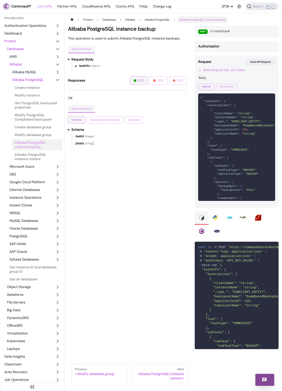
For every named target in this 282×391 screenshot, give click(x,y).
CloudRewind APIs (96, 6)
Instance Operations (25, 197)
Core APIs (44, 6)
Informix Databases (24, 190)
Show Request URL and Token (221, 70)
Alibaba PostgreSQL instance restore (30, 156)
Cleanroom (12, 364)
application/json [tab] (81, 49)
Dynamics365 (18, 318)
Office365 (15, 325)
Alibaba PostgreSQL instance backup (30, 144)
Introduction (14, 18)
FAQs (143, 6)
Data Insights (14, 356)
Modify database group (33, 135)
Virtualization (17, 333)
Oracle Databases (23, 228)
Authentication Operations (25, 25)
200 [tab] (139, 80)
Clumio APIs (125, 6)
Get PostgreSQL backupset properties (36, 105)
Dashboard (13, 33)
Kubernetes (16, 341)
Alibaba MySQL (24, 72)
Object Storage (19, 287)
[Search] (262, 6)
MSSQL (14, 213)
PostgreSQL (18, 236)
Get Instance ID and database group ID (33, 269)
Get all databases (23, 279)
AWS (13, 56)
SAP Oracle (18, 251)
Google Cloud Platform (27, 182)
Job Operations (16, 379)
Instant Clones (20, 205)
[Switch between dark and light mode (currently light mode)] (239, 6)
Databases (15, 49)
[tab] (76, 120)
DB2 (12, 174)
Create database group (33, 127)
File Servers (16, 302)
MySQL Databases (23, 220)
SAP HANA (17, 244)
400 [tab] (158, 80)
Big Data (13, 310)
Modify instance (27, 95)
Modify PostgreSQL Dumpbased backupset (33, 117)
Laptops (13, 349)
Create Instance (27, 87)
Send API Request (260, 62)
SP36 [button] (226, 6)
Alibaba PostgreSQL (27, 80)
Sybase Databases (24, 259)
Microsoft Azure (21, 166)
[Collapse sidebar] (32, 386)
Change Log (162, 6)
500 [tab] (178, 80)
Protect (10, 41)
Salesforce (15, 294)
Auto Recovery (16, 372)
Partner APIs (67, 6)
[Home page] (72, 19)
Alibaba (15, 64)
